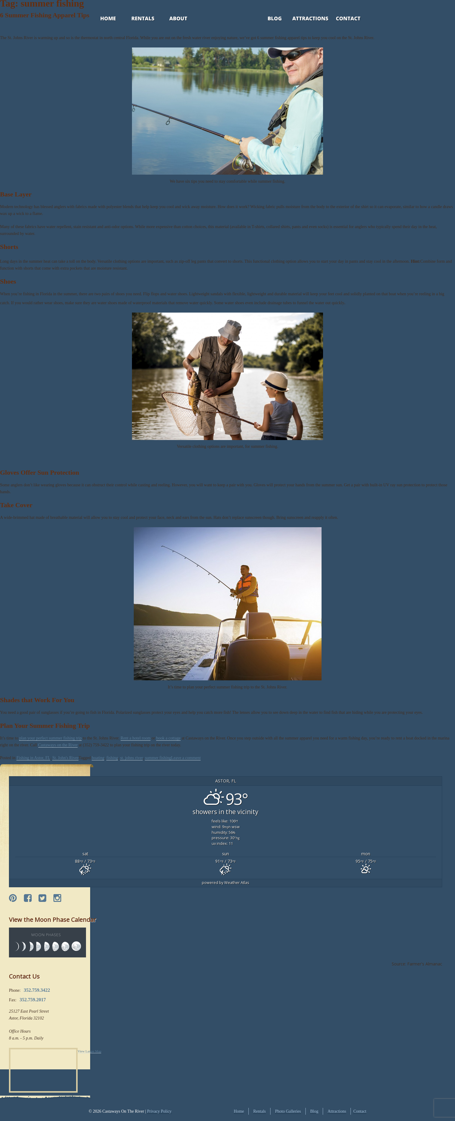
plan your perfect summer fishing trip (50, 738)
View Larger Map (89, 1051)
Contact (340, 19)
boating (98, 758)
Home (102, 19)
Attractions (301, 19)
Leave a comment (186, 758)
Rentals (137, 19)
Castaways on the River (58, 745)
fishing (112, 758)
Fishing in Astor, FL (33, 758)
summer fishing (158, 758)
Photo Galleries (288, 1111)
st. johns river (131, 758)
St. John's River (65, 758)
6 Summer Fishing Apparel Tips (44, 15)
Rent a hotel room (136, 738)
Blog (267, 19)
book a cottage (168, 738)
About (173, 19)
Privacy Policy (159, 1111)
